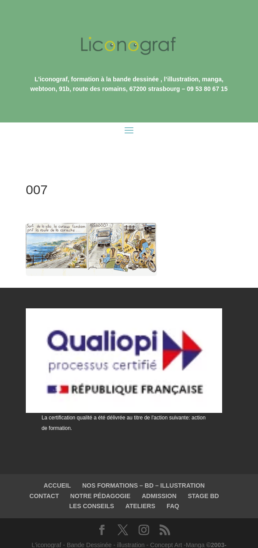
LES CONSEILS (91, 486)
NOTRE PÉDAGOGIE (100, 476)
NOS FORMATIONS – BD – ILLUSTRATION (143, 465)
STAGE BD (203, 476)
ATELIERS (140, 486)
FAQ (173, 486)
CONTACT (44, 476)
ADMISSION (159, 476)
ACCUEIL (57, 465)
